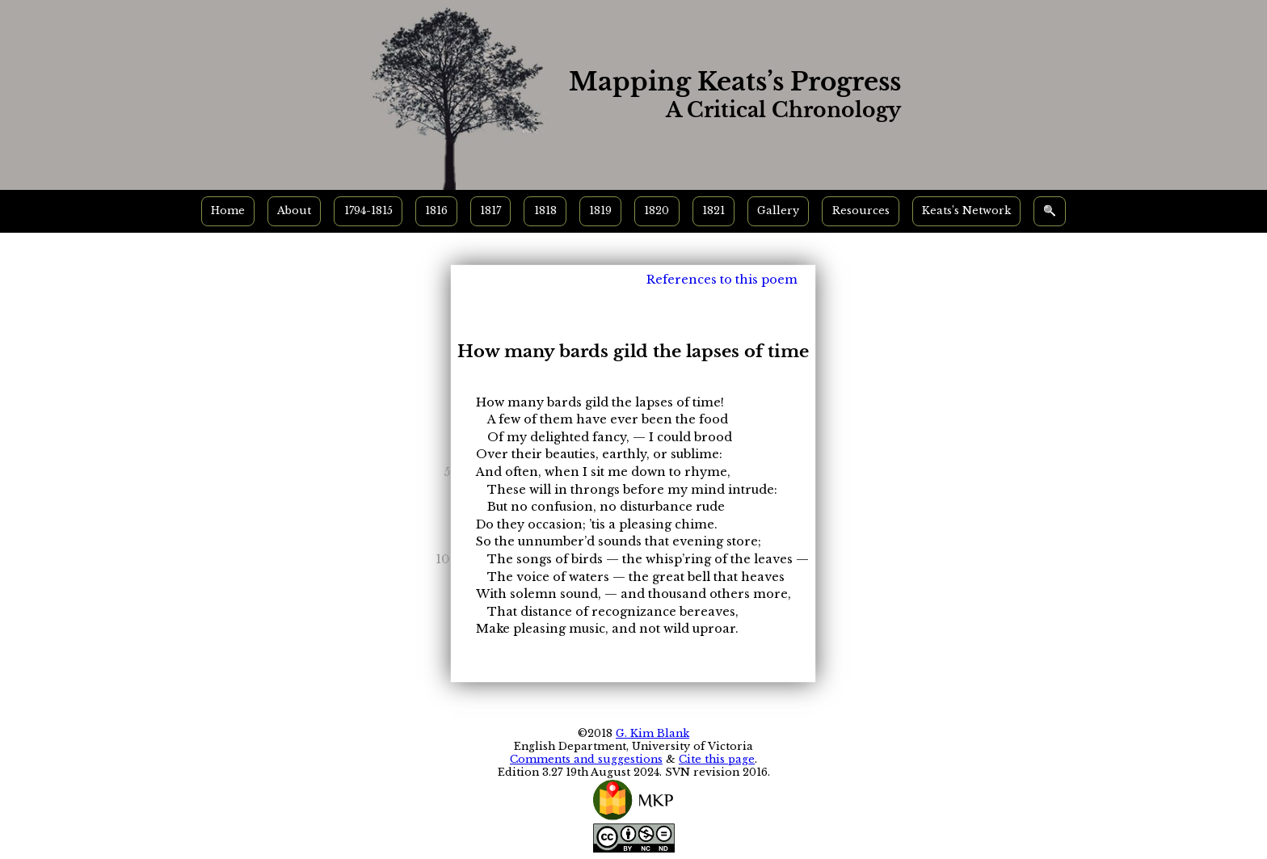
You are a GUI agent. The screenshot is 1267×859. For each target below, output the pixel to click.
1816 (436, 210)
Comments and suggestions (586, 759)
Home (228, 210)
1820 (656, 210)
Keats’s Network (966, 210)
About (294, 210)
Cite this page (717, 759)
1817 (490, 210)
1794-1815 (368, 210)
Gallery (778, 210)
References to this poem (722, 279)
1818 (545, 210)
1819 (600, 210)
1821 (713, 210)
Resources (861, 210)
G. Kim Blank (652, 733)
